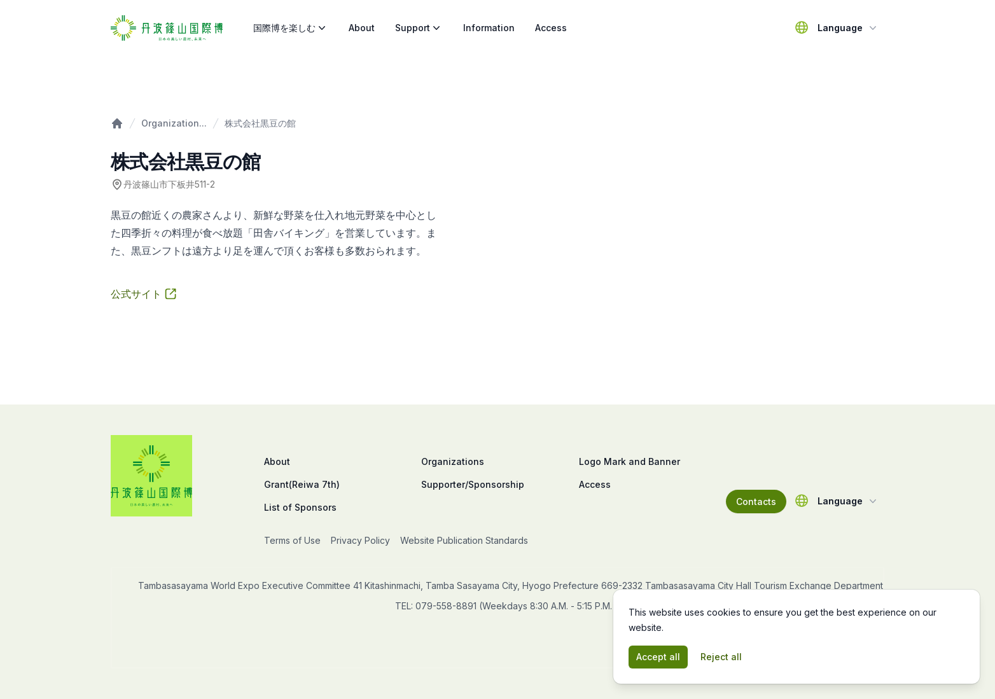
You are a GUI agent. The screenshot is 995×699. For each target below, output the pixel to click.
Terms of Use (292, 540)
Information (489, 27)
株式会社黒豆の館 (260, 123)
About (362, 27)
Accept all (658, 656)
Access (551, 27)
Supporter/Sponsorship (472, 484)
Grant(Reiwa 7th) (302, 484)
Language (848, 28)
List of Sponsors (300, 507)
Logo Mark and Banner (629, 461)
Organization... (174, 123)
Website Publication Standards (464, 540)
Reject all (721, 656)
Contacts (756, 501)
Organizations (452, 461)
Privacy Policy (360, 540)
